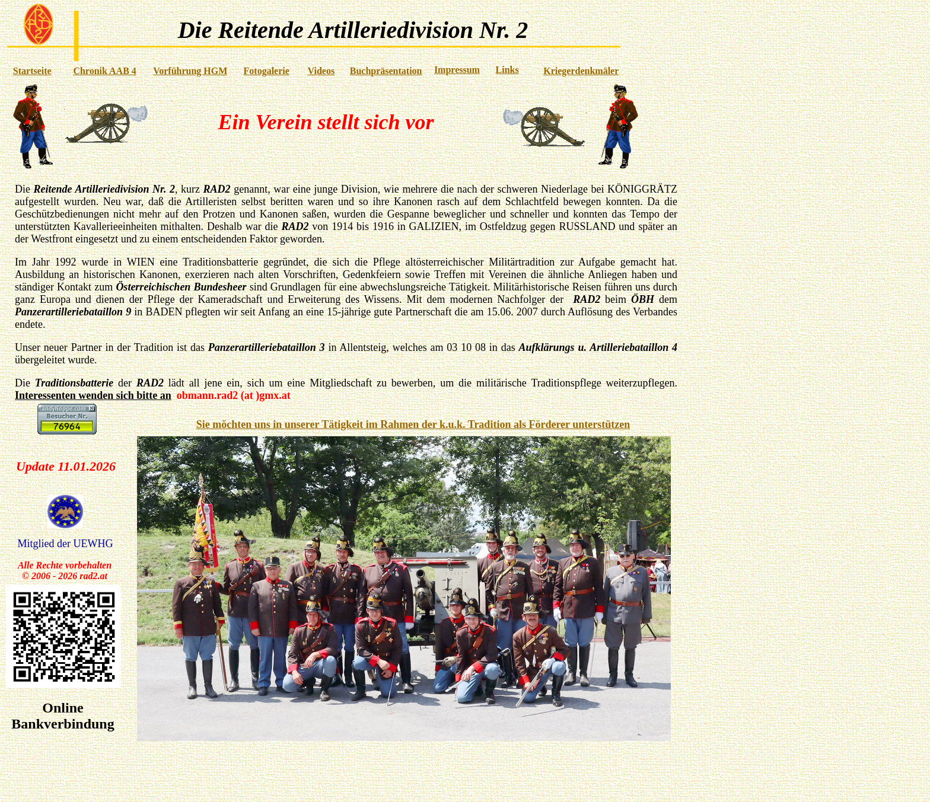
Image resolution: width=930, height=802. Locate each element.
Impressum (457, 70)
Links (507, 70)
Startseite (32, 71)
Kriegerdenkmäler (581, 71)
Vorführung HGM (190, 71)
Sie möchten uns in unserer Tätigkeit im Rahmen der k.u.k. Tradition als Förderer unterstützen (413, 424)
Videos (321, 71)
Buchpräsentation (386, 71)
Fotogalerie (266, 71)
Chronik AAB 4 (104, 71)
